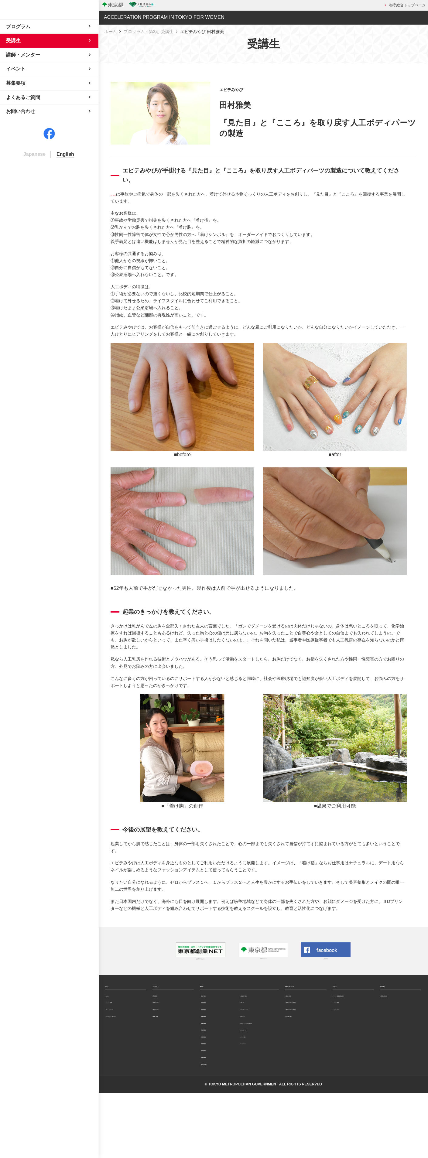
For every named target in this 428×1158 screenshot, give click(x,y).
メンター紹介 (299, 1059)
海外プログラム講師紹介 (306, 1045)
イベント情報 (347, 1031)
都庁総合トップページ (407, 5)
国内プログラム (168, 1025)
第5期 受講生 (213, 1070)
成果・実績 (165, 1048)
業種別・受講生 (256, 1014)
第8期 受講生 (213, 1104)
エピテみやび (123, 192)
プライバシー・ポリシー (126, 1051)
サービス (250, 1048)
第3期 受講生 (213, 1048)
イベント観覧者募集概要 (354, 1017)
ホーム (110, 30)
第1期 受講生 (213, 1025)
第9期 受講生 (213, 1116)
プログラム (164, 996)
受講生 (207, 996)
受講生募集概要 (396, 1014)
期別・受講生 (214, 1014)
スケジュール (347, 1042)
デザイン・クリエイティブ (259, 1062)
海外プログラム (168, 1037)
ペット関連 (252, 1088)
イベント (342, 996)
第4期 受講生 (213, 1059)
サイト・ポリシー (122, 1037)
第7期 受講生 (213, 1093)
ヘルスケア (252, 1099)
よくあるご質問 (121, 1025)
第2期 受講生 (213, 1037)
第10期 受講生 (214, 1127)
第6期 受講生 (213, 1082)
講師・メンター (302, 996)
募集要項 (390, 996)
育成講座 (163, 1014)
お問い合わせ (20, 157)
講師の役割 (297, 1014)
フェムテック (254, 1076)
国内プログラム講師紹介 (306, 1028)
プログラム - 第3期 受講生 (149, 30)
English (65, 200)
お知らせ (115, 1014)
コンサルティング (257, 1037)
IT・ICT (249, 1025)
